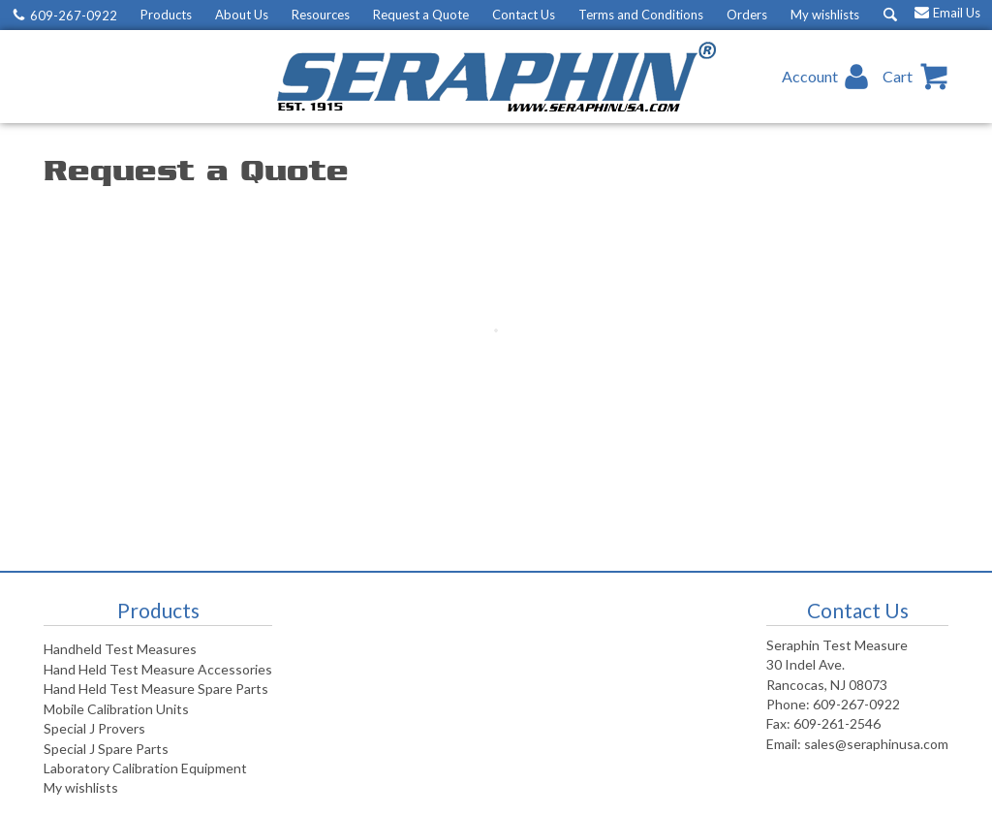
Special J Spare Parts (106, 748)
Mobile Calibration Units (116, 709)
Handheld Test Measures (120, 649)
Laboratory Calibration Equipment (145, 768)
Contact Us (523, 14)
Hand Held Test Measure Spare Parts (156, 688)
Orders (747, 14)
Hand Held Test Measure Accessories (158, 669)
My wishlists (824, 14)
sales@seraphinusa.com (876, 744)
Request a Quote (421, 14)
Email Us (956, 12)
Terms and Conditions (640, 14)
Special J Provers (94, 728)
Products (166, 14)
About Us (241, 14)
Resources (321, 14)
